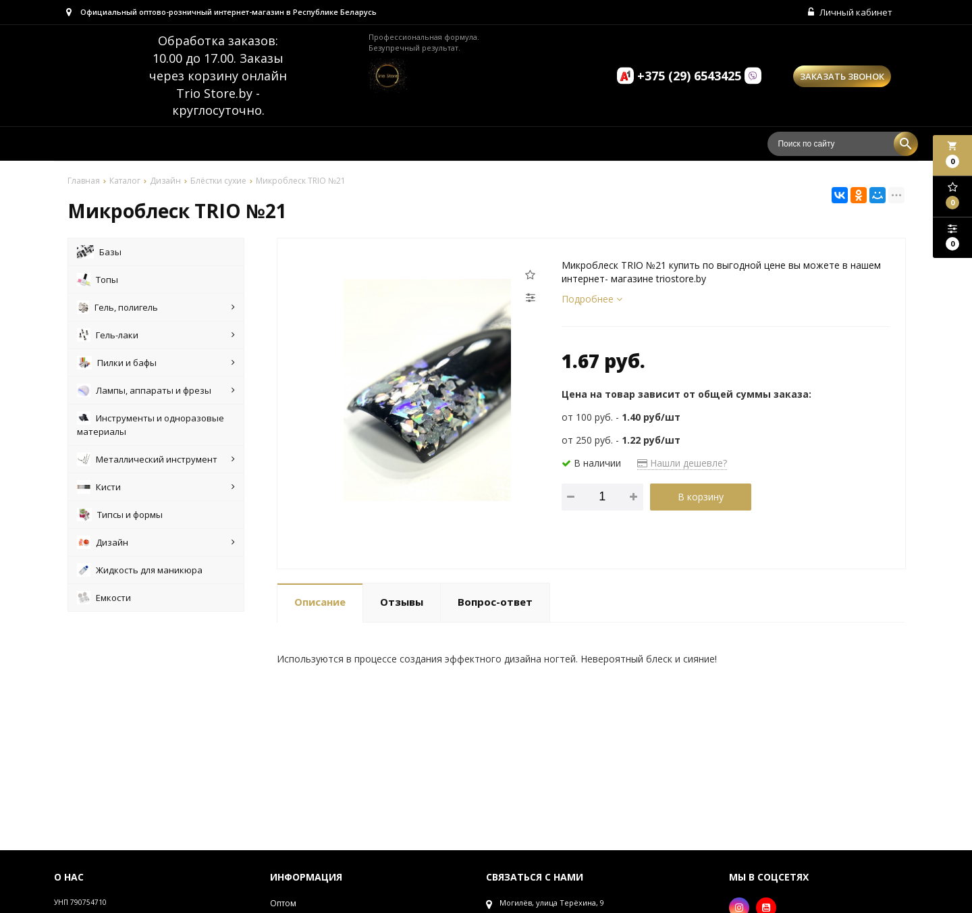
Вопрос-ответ (495, 604)
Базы (99, 254)
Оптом (283, 905)
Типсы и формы (120, 516)
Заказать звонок (842, 79)
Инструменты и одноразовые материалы (150, 426)
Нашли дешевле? (682, 465)
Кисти (156, 489)
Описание (320, 604)
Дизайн (156, 544)
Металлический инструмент (156, 461)
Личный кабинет (849, 13)
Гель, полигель (156, 309)
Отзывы (401, 604)
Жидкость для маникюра (139, 572)
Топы (97, 281)
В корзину (701, 498)
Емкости (104, 599)
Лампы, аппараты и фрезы (156, 392)
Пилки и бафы (156, 364)
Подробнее (592, 300)
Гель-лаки (156, 337)
